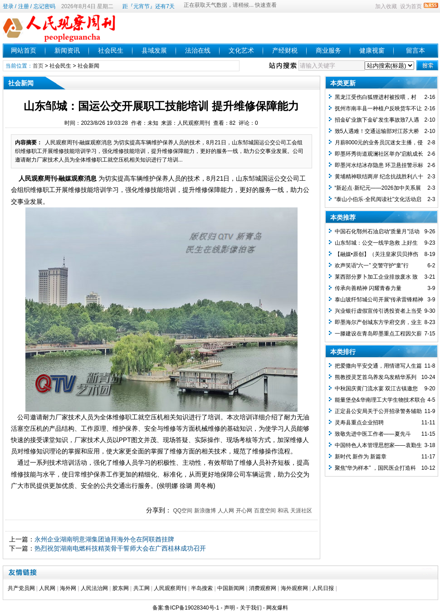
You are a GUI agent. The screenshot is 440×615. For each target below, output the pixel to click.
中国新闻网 (230, 588)
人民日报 (323, 588)
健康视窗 (372, 50)
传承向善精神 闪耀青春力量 (368, 288)
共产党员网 (21, 588)
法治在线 (197, 50)
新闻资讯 (67, 50)
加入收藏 (386, 6)
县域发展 (154, 50)
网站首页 (23, 50)
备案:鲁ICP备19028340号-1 (185, 608)
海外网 (68, 588)
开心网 (244, 510)
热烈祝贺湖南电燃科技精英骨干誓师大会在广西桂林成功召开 (120, 548)
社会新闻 (88, 66)
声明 (229, 608)
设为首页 (411, 6)
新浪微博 (205, 510)
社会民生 (110, 50)
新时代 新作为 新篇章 (361, 456)
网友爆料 (277, 608)
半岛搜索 (202, 588)
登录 (8, 6)
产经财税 (285, 50)
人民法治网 (94, 588)
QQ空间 (182, 510)
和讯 (283, 510)
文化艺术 (241, 50)
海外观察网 (294, 588)
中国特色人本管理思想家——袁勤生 (378, 445)
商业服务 (328, 50)
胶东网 (120, 588)
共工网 (141, 588)
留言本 (415, 50)
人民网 (47, 588)
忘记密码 (44, 6)
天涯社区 (301, 510)
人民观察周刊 (170, 588)
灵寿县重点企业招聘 (359, 422)
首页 (38, 66)
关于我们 (251, 608)
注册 (23, 6)
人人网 (226, 510)
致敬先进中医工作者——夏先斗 (373, 434)
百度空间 (265, 510)
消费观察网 (262, 588)
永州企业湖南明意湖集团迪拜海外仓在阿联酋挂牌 (104, 539)
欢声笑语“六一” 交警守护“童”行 (372, 265)
